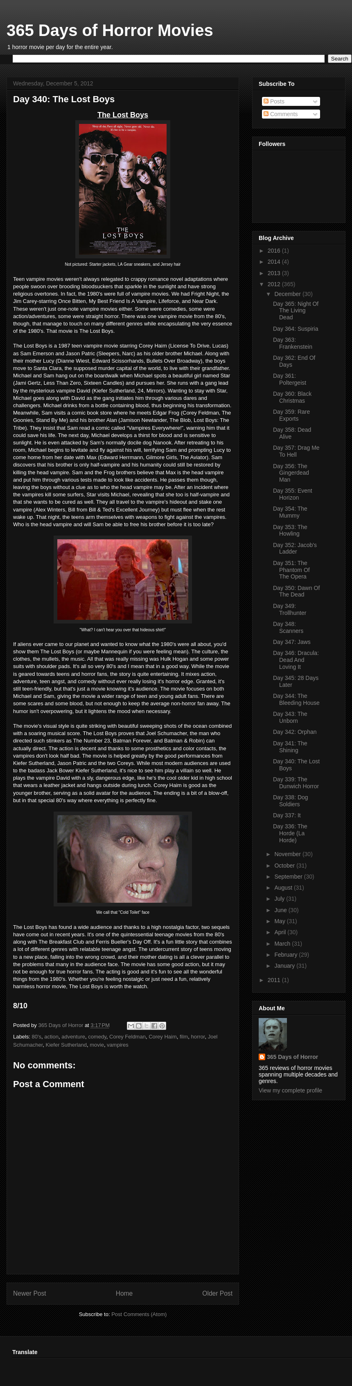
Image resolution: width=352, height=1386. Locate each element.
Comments (281, 114)
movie (97, 1045)
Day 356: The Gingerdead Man (291, 473)
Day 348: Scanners (288, 627)
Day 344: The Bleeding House (296, 699)
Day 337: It (287, 815)
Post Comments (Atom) (139, 1314)
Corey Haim (163, 1037)
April (280, 932)
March (283, 943)
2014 (275, 261)
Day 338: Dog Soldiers (290, 800)
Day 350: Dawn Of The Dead (296, 591)
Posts (274, 101)
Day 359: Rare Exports (291, 415)
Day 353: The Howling (290, 530)
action (51, 1037)
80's (36, 1037)
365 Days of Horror (292, 1057)
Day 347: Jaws (292, 642)
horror (198, 1037)
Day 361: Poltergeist (289, 379)
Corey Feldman (127, 1037)
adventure (73, 1037)
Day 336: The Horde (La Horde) (290, 833)
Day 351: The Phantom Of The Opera (291, 570)
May (280, 921)
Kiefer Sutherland (66, 1045)
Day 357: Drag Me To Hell (296, 451)
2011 (275, 980)
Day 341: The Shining (290, 747)
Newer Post (29, 1293)
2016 (275, 250)
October (285, 865)
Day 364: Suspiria (295, 328)
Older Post (217, 1293)
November (288, 854)
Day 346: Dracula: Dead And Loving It (296, 660)
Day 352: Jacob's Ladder (295, 548)
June (281, 910)
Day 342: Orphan (295, 732)
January (285, 965)
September (289, 876)
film (184, 1037)
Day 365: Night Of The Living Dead (295, 311)
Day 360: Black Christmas (292, 397)
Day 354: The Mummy (290, 512)
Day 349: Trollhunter (289, 609)
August (283, 887)
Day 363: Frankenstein (292, 343)
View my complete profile (290, 1090)
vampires (118, 1045)
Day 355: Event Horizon (292, 494)
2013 (275, 273)
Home (124, 1293)
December (288, 294)
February (286, 954)
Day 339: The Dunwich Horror (296, 782)
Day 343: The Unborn (290, 717)
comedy (97, 1037)
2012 (275, 284)
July (280, 898)
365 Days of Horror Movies (110, 30)
